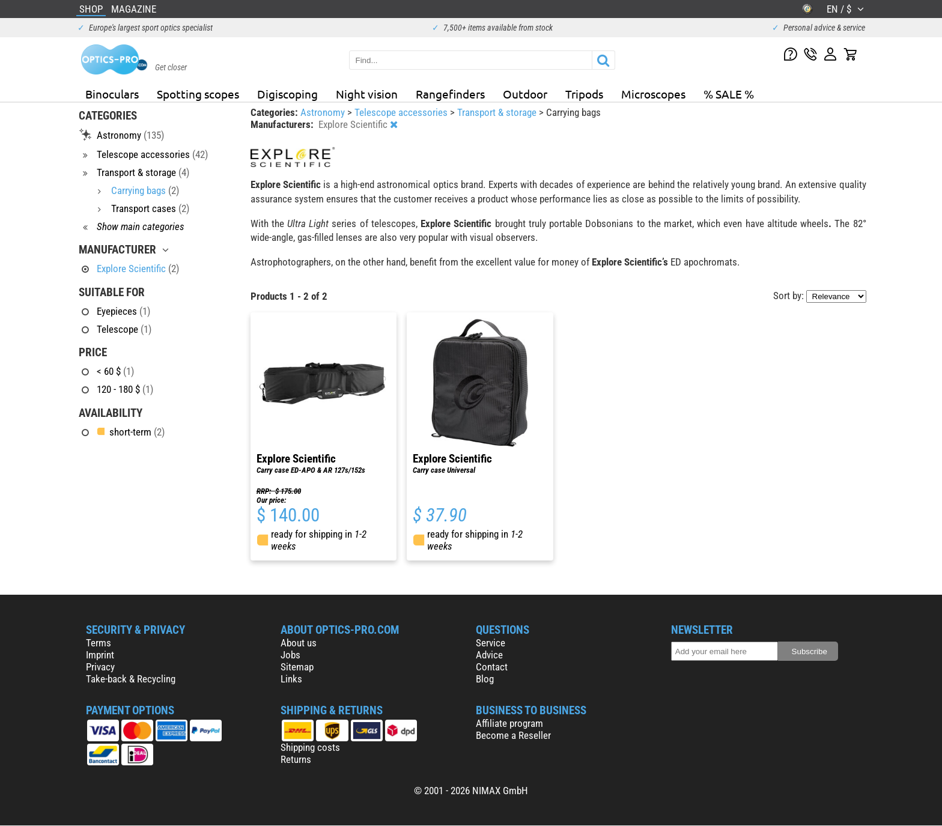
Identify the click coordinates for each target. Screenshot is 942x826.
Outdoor (525, 94)
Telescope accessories (402, 112)
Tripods (584, 94)
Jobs (290, 655)
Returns (296, 759)
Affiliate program (509, 723)
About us (299, 643)
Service (490, 643)
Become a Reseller (513, 735)
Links (291, 679)
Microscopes (653, 94)
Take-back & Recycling (130, 679)
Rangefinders (450, 94)
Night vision (367, 94)
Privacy (100, 667)
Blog (485, 679)
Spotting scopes (198, 94)
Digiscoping (287, 94)
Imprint (100, 655)
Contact (492, 667)
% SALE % (728, 94)
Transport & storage (498, 112)
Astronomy (323, 112)
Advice (489, 655)
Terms (98, 643)
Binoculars (112, 94)
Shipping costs (310, 747)
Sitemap (297, 667)
